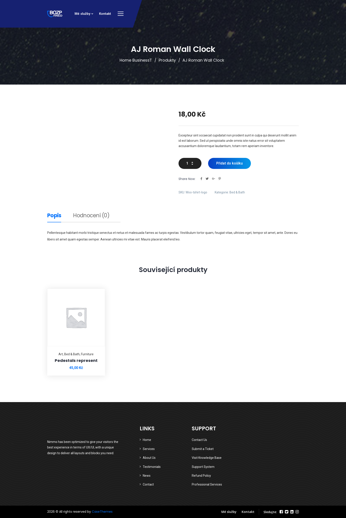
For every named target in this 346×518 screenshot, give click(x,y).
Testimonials (152, 467)
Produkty (167, 60)
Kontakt (105, 14)
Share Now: (187, 179)
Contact (148, 484)
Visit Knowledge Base (207, 457)
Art (60, 354)
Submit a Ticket (203, 449)
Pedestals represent (76, 360)
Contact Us (199, 440)
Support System (203, 467)
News (146, 475)
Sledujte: (270, 512)
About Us (149, 457)
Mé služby (82, 14)
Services (149, 449)
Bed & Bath (237, 192)
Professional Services (207, 484)
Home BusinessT (136, 60)
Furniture (87, 354)
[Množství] (190, 163)
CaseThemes (102, 511)
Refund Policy (201, 475)
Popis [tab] (54, 216)
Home (147, 440)
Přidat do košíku (229, 163)
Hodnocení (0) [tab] (91, 216)
